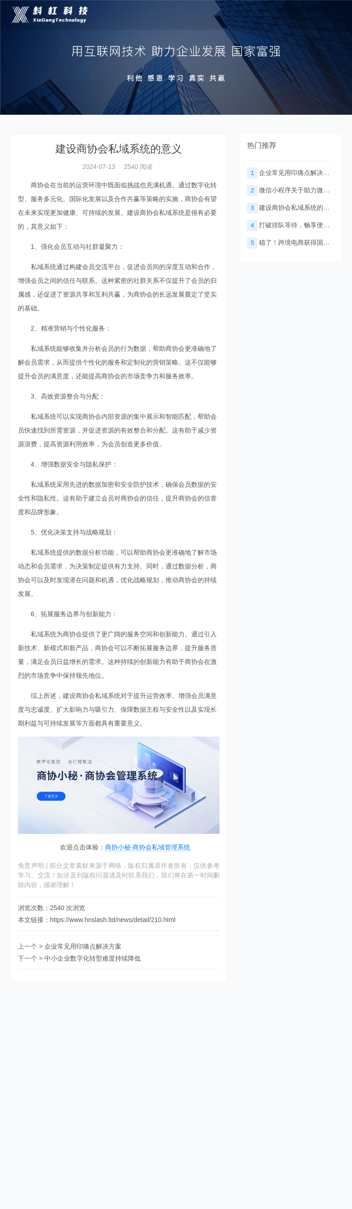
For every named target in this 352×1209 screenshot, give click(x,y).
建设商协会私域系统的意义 (291, 207)
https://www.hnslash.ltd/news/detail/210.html (113, 919)
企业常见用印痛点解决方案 (82, 946)
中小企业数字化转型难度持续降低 (92, 958)
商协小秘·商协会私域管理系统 (147, 847)
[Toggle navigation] (330, 15)
